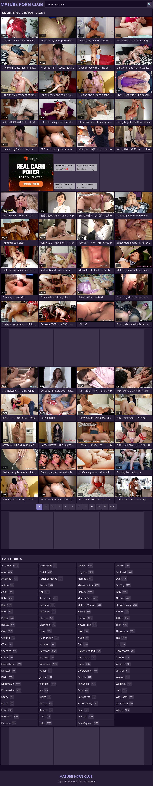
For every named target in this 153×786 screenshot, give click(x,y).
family (46, 585)
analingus (9, 578)
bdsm (7, 618)
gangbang (49, 598)
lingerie (86, 572)
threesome (125, 631)
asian (7, 592)
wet (121, 690)
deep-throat (11, 664)
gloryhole (48, 624)
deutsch (8, 670)
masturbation (89, 585)
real (83, 710)
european (10, 716)
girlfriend (48, 611)
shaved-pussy (127, 605)
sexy (122, 592)
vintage (123, 670)
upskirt (123, 657)
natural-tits (87, 624)
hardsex (47, 657)
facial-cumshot (52, 578)
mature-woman (90, 605)
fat (45, 592)
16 (105, 506)
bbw (7, 611)
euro (7, 710)
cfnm (7, 644)
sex (121, 578)
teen (122, 624)
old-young (87, 657)
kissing (46, 703)
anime (7, 585)
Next (112, 506)
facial (46, 572)
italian (46, 670)
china (7, 657)
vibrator (123, 664)
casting (8, 638)
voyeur (123, 677)
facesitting (48, 565)
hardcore (48, 651)
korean (46, 710)
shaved (123, 598)
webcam (124, 684)
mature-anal (88, 598)
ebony (7, 697)
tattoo (123, 618)
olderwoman (88, 670)
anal (7, 572)
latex (45, 716)
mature (86, 592)
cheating (9, 651)
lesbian (85, 565)
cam (7, 631)
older (84, 664)
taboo (122, 611)
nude (83, 638)
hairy (46, 631)
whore (123, 710)
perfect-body (88, 703)
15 (98, 506)
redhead (124, 572)
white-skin (125, 703)
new (83, 631)
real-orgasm (88, 723)
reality (123, 565)
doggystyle (11, 684)
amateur (10, 565)
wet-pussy (125, 697)
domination (11, 690)
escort (7, 703)
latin (46, 723)
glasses (47, 618)
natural (85, 618)
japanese (48, 684)
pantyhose (87, 684)
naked (84, 611)
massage (85, 578)
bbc (6, 605)
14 (92, 506)
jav (44, 690)
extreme (8, 723)
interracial (49, 664)
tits (122, 638)
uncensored (125, 651)
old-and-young (89, 651)
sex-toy (123, 585)
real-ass (86, 716)
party (83, 690)
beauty (8, 624)
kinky (45, 697)
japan (46, 677)
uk (121, 644)
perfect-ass (87, 697)
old (83, 644)
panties (85, 677)
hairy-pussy (49, 638)
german (47, 605)
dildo (7, 677)
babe (7, 598)
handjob (48, 644)
